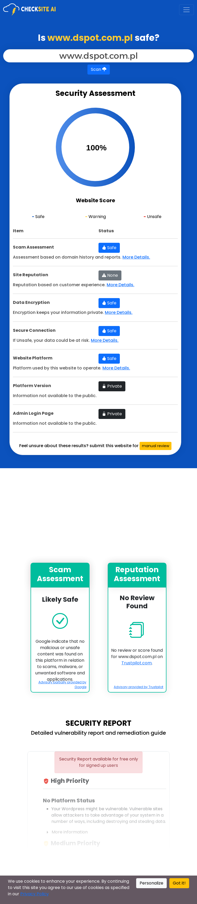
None (110, 275)
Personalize (151, 883)
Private (112, 386)
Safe (109, 248)
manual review (155, 445)
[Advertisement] (98, 515)
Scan (98, 69)
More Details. (136, 257)
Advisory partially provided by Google (62, 684)
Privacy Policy (34, 894)
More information (65, 832)
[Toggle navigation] (186, 9)
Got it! (179, 883)
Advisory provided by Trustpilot (138, 687)
